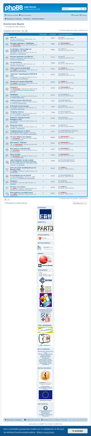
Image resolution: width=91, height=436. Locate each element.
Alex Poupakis (17, 113)
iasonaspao (16, 96)
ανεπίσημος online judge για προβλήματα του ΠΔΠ (20, 50)
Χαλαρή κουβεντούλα (18, 97)
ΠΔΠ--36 (13, 37)
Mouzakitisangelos (18, 177)
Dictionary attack (16, 125)
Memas (15, 127)
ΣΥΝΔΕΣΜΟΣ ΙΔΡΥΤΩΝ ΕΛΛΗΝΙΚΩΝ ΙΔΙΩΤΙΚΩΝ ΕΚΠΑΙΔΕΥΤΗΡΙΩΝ (45, 311)
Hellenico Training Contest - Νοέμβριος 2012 (20, 118)
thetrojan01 (16, 138)
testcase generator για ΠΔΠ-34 (21, 56)
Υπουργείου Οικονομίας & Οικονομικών (45, 415)
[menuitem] (25, 15)
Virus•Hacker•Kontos (19, 163)
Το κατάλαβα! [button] (77, 431)
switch (14, 52)
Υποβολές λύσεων (17, 112)
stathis (15, 171)
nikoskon (15, 77)
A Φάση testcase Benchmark (21, 100)
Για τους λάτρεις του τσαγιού (20, 137)
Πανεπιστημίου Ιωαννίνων (45, 360)
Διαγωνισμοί (13, 122)
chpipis (15, 69)
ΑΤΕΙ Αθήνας (45, 364)
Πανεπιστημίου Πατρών (45, 362)
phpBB (41, 424)
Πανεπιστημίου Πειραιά (45, 363)
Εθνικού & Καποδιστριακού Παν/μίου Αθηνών (45, 354)
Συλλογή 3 (14, 87)
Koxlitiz (15, 107)
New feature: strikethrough (20, 148)
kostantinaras (16, 102)
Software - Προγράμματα (17, 128)
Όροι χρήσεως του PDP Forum (21, 193)
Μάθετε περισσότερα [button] (45, 432)
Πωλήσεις (13, 181)
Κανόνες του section (17, 187)
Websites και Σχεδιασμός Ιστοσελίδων (21, 190)
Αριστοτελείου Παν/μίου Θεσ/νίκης (45, 352)
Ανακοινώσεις (17, 46)
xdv (14, 39)
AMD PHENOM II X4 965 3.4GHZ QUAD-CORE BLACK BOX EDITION (23, 161)
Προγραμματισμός (18, 139)
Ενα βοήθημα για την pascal (20, 175)
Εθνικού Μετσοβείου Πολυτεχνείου (45, 357)
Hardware (21, 165)
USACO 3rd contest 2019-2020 (21, 81)
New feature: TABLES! (18, 142)
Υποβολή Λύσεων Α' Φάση (20, 131)
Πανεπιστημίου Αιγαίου (45, 359)
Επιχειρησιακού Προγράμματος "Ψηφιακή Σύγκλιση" (45, 380)
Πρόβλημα (14, 94)
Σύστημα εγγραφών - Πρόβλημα (22, 43)
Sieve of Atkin (15, 154)
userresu (15, 121)
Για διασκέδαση (16, 62)
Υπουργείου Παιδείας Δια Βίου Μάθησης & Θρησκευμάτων (45, 412)
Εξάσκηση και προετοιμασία (18, 54)
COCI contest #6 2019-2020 (20, 68)
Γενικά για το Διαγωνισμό (17, 40)
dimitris (15, 182)
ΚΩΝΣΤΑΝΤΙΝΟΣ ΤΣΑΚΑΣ (20, 132)
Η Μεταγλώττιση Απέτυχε (19, 106)
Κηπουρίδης (16, 45)
